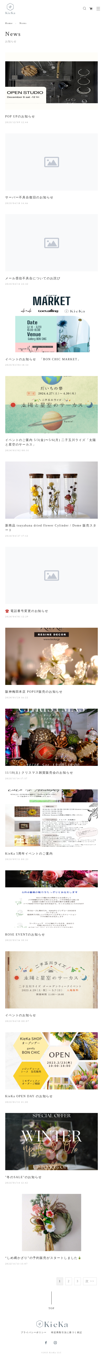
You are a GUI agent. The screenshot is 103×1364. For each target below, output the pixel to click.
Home (9, 23)
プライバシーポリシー (34, 1332)
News (23, 23)
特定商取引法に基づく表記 (66, 1332)
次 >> (89, 1281)
